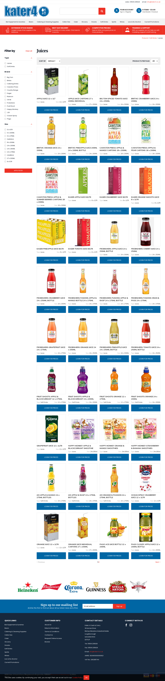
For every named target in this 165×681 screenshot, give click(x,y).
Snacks (94, 22)
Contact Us (49, 635)
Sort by (42, 61)
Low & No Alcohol (134, 22)
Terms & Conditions (52, 631)
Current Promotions (152, 22)
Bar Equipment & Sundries (15, 22)
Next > (158, 562)
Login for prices (51, 110)
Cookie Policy (77, 677)
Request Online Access (53, 638)
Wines (122, 22)
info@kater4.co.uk (153, 2)
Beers (31, 22)
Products (145, 38)
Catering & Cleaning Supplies (48, 22)
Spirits (114, 22)
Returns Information (52, 628)
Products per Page (141, 61)
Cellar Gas (66, 22)
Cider (76, 22)
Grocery (85, 22)
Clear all (29, 51)
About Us (48, 625)
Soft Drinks (104, 22)
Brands (47, 642)
